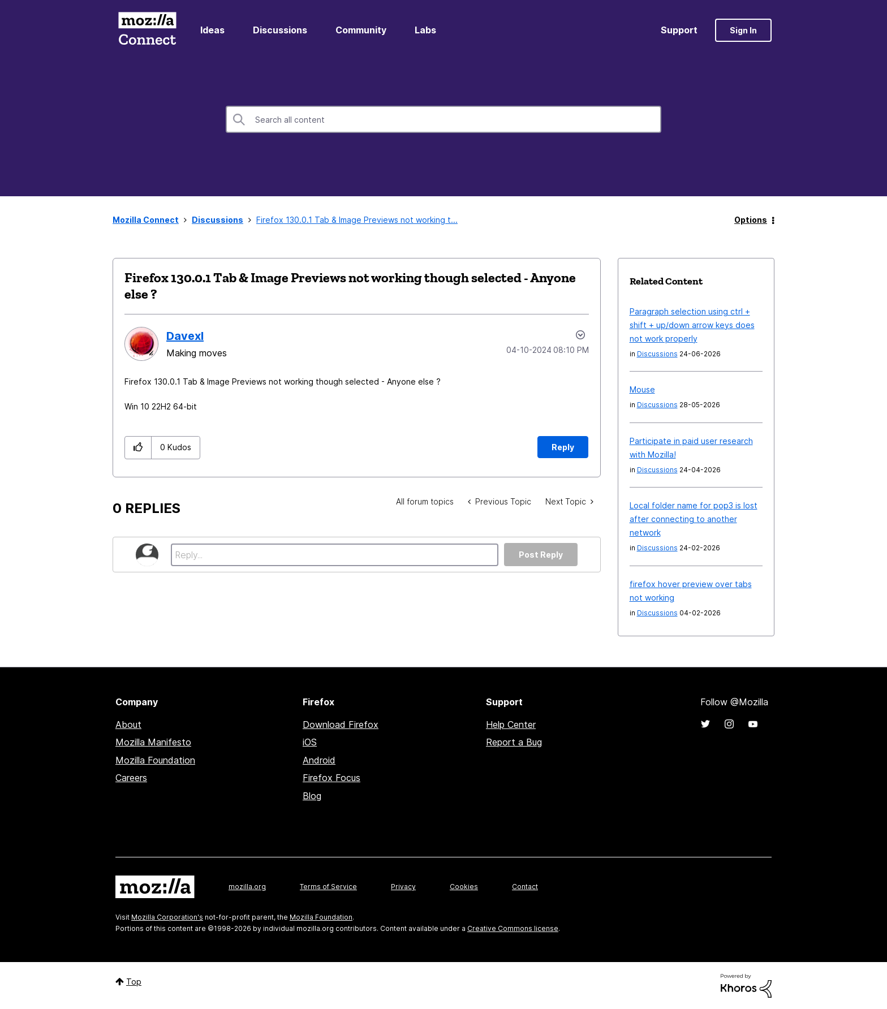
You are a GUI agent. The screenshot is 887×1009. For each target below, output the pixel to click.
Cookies (464, 886)
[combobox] (443, 119)
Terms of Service (328, 886)
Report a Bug (514, 742)
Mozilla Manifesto (153, 742)
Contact (525, 886)
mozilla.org (247, 886)
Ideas (212, 30)
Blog (312, 795)
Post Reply (541, 554)
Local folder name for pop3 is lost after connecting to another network (693, 519)
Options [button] (750, 220)
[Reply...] (334, 555)
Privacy (403, 886)
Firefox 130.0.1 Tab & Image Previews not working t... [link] (357, 220)
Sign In (743, 30)
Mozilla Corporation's (167, 917)
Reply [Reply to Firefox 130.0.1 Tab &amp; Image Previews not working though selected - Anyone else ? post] (563, 447)
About (128, 724)
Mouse (642, 389)
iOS (310, 742)
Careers (131, 777)
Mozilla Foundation (155, 760)
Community (360, 30)
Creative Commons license (512, 928)
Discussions (280, 30)
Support (679, 30)
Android (319, 760)
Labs (425, 30)
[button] (138, 448)
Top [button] (133, 981)
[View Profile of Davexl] (185, 336)
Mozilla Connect (147, 30)
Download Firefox (340, 724)
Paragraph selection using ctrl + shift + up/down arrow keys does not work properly (692, 325)
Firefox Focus (331, 777)
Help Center (511, 724)
